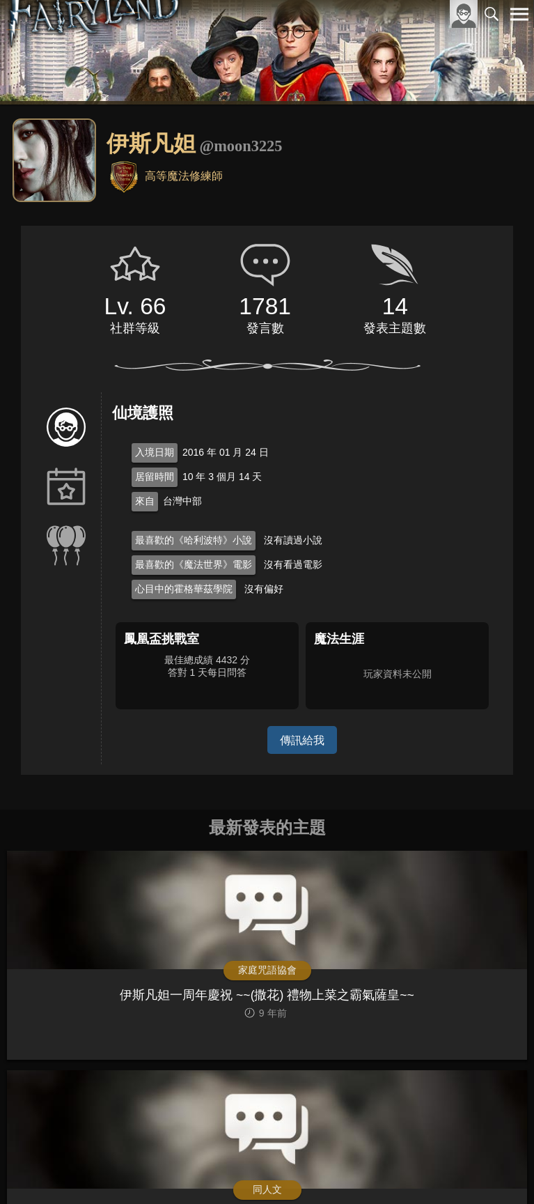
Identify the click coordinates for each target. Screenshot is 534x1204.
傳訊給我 (302, 740)
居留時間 (154, 476)
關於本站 (352, 1170)
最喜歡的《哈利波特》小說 (193, 540)
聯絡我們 (497, 1170)
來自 (145, 501)
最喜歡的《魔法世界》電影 (193, 564)
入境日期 (154, 452)
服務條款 (397, 1170)
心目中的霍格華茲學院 (184, 588)
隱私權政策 (447, 1170)
